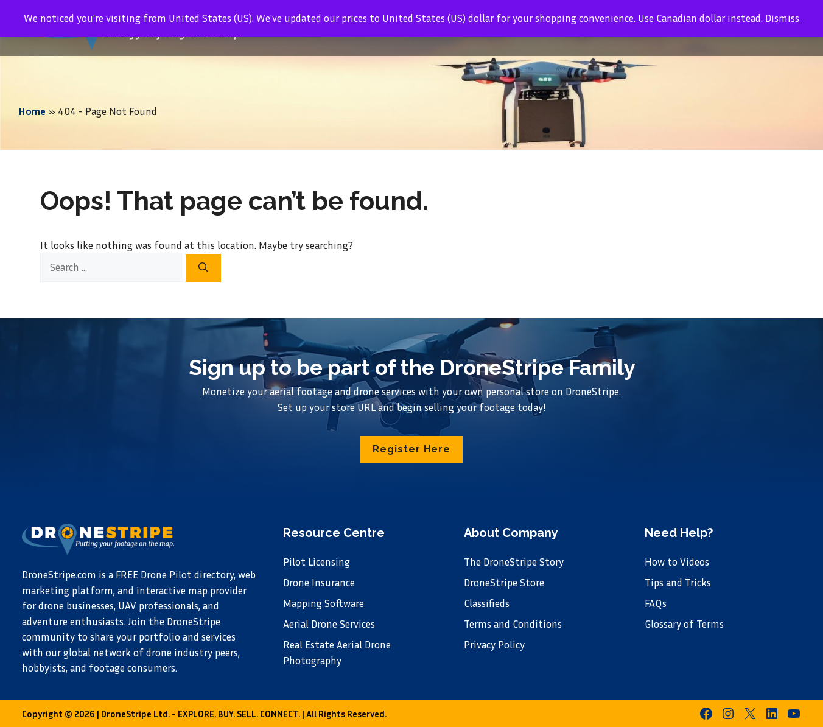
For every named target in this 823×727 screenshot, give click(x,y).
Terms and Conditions (513, 623)
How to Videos (677, 561)
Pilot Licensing (316, 561)
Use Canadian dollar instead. (700, 18)
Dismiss (782, 18)
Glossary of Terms (684, 623)
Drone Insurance (319, 582)
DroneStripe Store (504, 582)
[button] (411, 449)
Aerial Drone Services (329, 623)
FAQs (656, 603)
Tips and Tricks (678, 582)
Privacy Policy (494, 644)
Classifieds (487, 603)
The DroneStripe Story (514, 561)
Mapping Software (323, 603)
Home (32, 111)
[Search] (203, 268)
